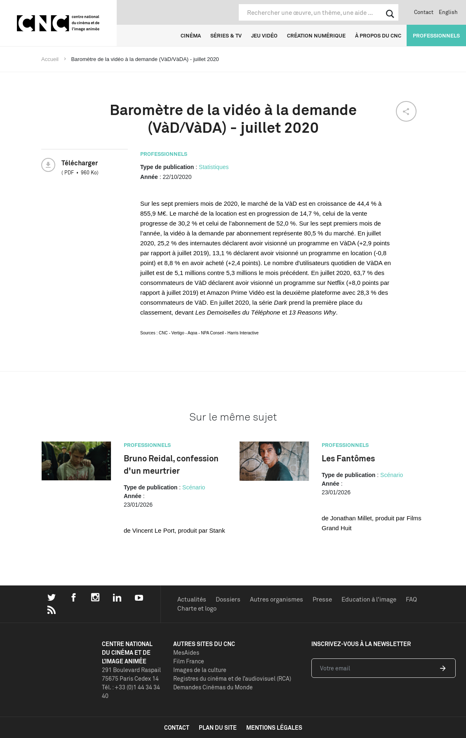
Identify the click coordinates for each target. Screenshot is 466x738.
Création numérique (316, 35)
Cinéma (191, 35)
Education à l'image (368, 599)
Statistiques (213, 167)
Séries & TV (226, 35)
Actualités (191, 599)
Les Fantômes (348, 458)
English (448, 12)
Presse (322, 599)
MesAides (186, 652)
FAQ (411, 599)
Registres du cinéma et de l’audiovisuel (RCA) (232, 678)
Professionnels (436, 35)
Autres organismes (276, 599)
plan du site (218, 727)
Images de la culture (199, 669)
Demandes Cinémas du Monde (213, 687)
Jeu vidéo (264, 35)
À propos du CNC (378, 35)
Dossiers (228, 599)
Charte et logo (197, 608)
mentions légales (274, 727)
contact (176, 727)
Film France (188, 661)
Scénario (193, 487)
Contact (423, 12)
